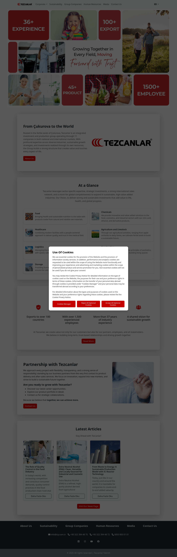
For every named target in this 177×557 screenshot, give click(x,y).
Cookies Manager (64, 304)
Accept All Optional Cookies (113, 304)
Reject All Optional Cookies (88, 304)
